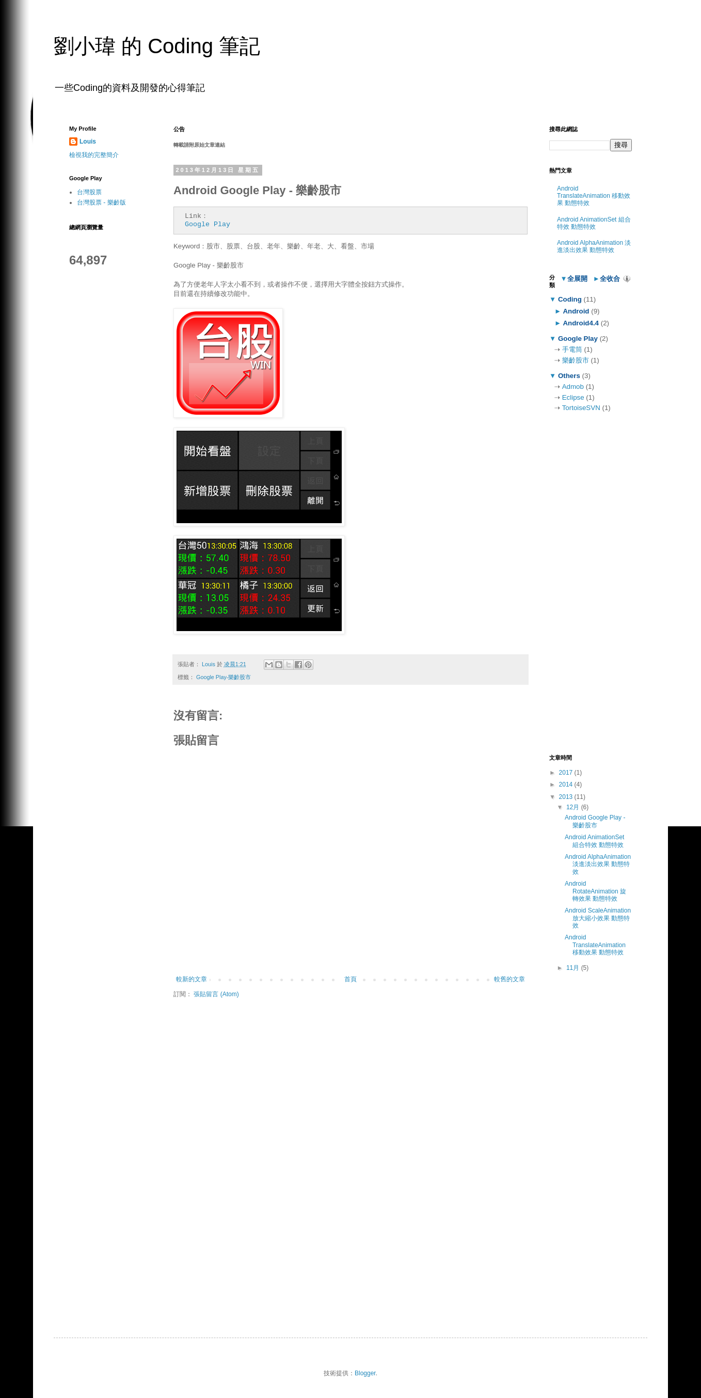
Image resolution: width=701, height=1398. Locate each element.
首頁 (350, 979)
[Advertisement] (590, 584)
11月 (573, 967)
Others (569, 376)
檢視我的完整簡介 (94, 155)
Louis (87, 141)
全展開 (577, 278)
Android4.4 (581, 323)
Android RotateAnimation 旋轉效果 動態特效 (595, 891)
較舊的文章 (509, 979)
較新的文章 (191, 979)
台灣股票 (89, 192)
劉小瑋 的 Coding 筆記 (157, 46)
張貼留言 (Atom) (216, 994)
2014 (567, 784)
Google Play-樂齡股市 (223, 677)
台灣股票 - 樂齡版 (101, 202)
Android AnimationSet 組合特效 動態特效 (594, 223)
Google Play (207, 224)
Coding (569, 299)
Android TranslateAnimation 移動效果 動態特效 (593, 196)
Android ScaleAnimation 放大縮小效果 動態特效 (598, 918)
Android (576, 311)
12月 (573, 807)
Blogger (365, 1373)
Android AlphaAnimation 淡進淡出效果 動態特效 (594, 246)
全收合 (610, 278)
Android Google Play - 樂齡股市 (595, 821)
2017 (567, 772)
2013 (567, 796)
